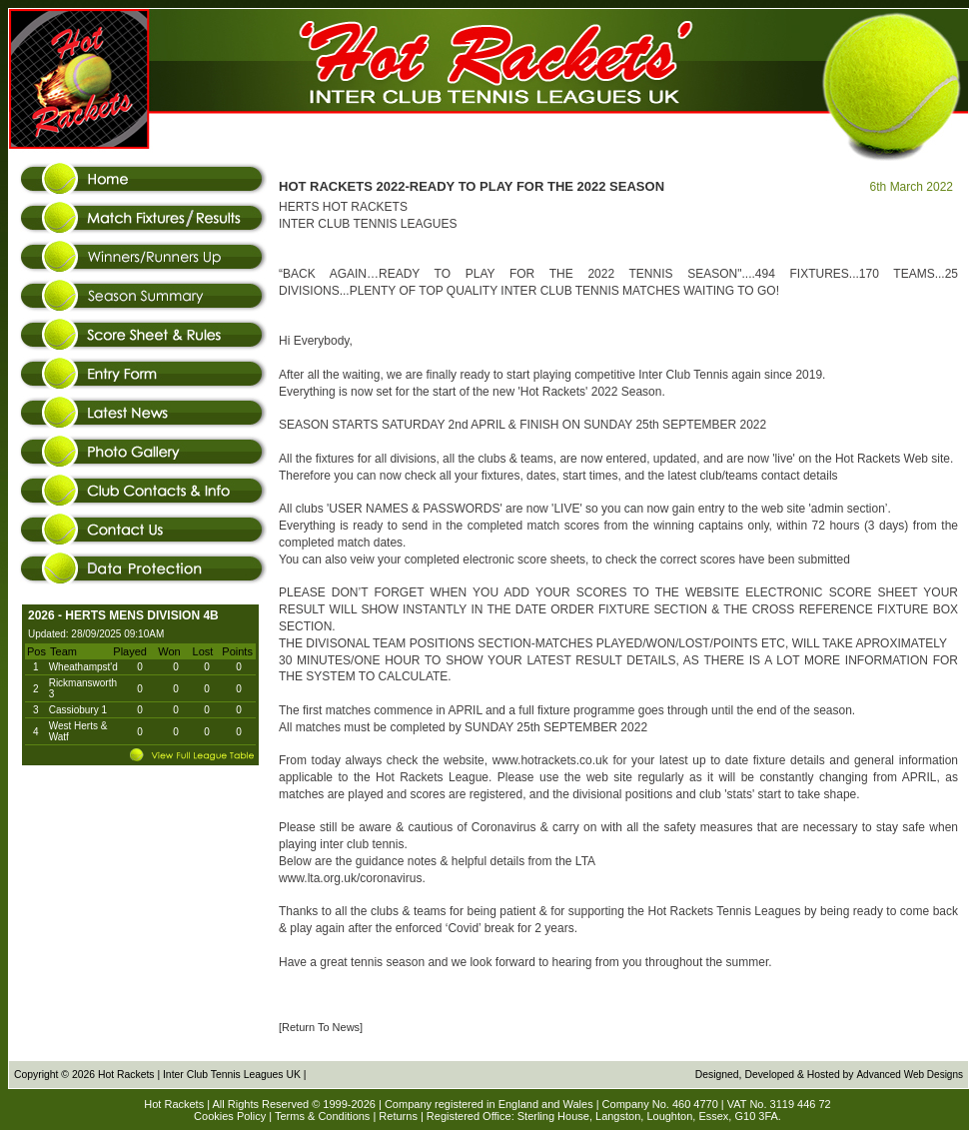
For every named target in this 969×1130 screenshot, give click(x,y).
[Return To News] (321, 1027)
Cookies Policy (230, 1116)
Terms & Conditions (322, 1116)
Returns (398, 1116)
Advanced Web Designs (909, 1074)
